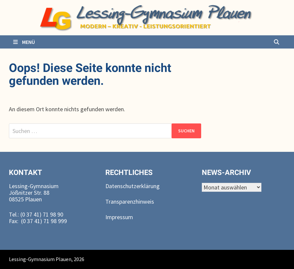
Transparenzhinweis (129, 201)
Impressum (119, 217)
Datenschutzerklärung (132, 186)
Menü (23, 42)
